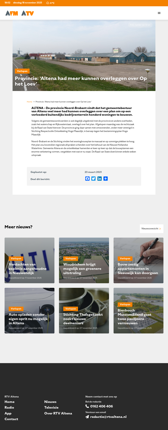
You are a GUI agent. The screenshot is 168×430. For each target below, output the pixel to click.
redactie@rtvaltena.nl (108, 416)
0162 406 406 (101, 406)
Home (29, 101)
